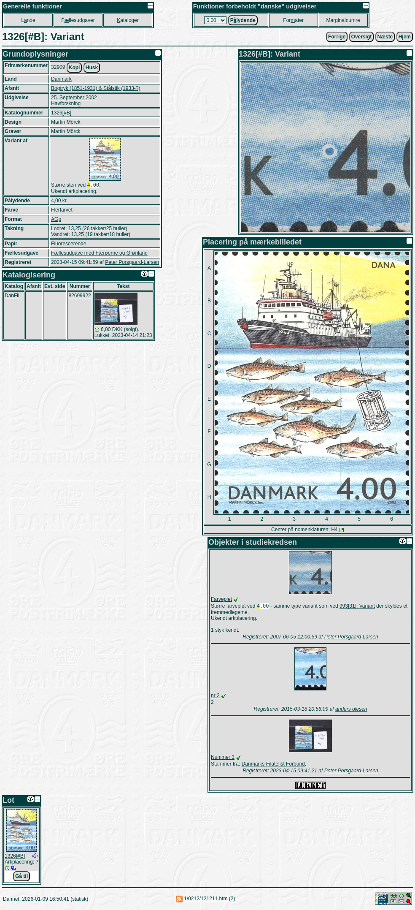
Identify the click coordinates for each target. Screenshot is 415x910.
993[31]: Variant (357, 607)
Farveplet (221, 599)
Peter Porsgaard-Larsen (132, 263)
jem (405, 37)
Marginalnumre (343, 20)
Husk (92, 68)
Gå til (21, 877)
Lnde (28, 20)
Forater (293, 20)
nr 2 (215, 696)
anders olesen (351, 710)
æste (385, 37)
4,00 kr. (59, 201)
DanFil (12, 296)
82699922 (79, 296)
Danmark (61, 79)
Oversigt (361, 37)
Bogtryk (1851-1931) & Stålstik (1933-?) (95, 88)
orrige (336, 37)
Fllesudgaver (77, 20)
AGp (56, 220)
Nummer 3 (222, 758)
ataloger (127, 20)
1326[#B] (15, 857)
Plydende (243, 20)
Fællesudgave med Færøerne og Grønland (99, 254)
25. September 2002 (74, 98)
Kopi (74, 68)
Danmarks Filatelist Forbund (273, 765)
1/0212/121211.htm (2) (209, 899)
